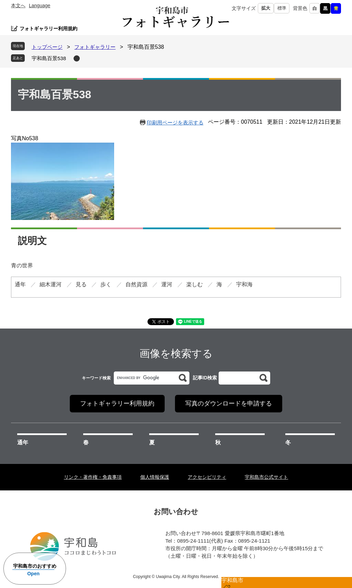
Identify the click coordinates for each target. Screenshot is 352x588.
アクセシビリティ (207, 477)
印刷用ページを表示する (175, 122)
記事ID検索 (205, 377)
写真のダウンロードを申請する (228, 403)
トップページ (47, 47)
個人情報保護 (154, 477)
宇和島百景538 (49, 58)
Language (39, 5)
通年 (22, 442)
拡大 (265, 8)
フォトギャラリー (95, 47)
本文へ (18, 5)
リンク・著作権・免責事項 (93, 477)
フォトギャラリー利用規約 (48, 28)
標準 (281, 8)
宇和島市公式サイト (266, 477)
